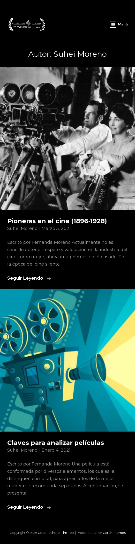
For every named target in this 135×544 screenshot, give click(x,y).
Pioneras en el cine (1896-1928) (57, 221)
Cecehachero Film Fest (56, 533)
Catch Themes (114, 533)
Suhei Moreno (22, 228)
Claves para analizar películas (55, 443)
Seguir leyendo (29, 278)
